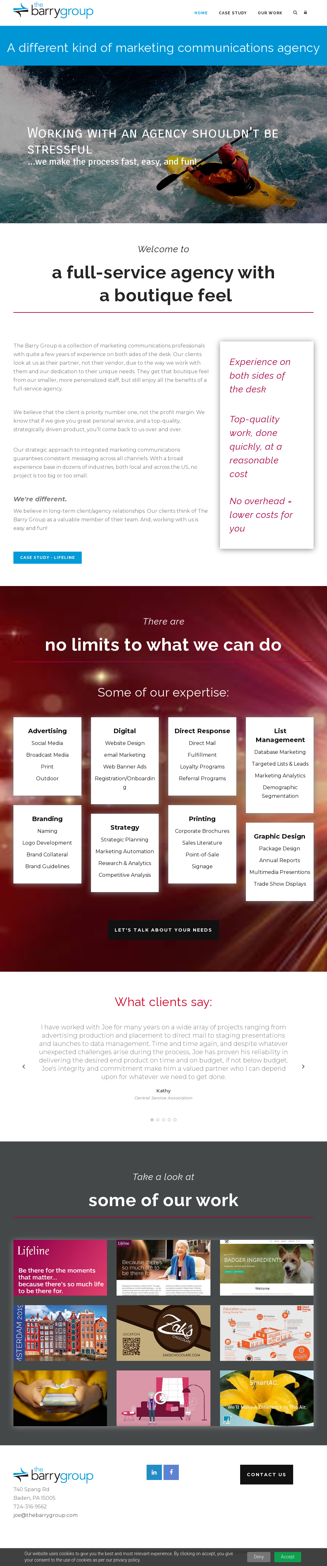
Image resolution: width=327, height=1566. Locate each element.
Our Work (270, 13)
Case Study (233, 13)
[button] (152, 1119)
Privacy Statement (234, 1552)
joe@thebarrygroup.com (45, 1515)
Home (201, 13)
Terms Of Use (198, 1552)
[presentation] (24, 1066)
